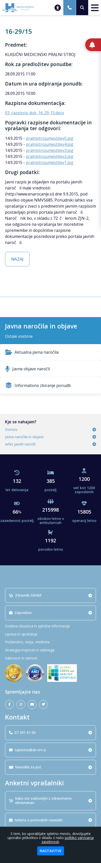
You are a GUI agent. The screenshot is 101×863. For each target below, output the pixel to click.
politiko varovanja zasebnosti (67, 839)
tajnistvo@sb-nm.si (50, 749)
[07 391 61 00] (70, 8)
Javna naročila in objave (50, 436)
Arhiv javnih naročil (50, 444)
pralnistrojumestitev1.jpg (49, 162)
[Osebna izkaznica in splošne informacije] (50, 626)
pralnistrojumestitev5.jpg (49, 138)
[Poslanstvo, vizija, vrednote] (50, 642)
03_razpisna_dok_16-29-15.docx (34, 113)
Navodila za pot (50, 767)
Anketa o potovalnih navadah (50, 820)
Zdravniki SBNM (50, 595)
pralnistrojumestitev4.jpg (49, 144)
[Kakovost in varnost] (50, 658)
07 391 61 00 (50, 732)
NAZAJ (17, 259)
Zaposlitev (50, 612)
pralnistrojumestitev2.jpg (49, 156)
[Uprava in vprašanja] (50, 634)
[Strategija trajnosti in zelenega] (50, 650)
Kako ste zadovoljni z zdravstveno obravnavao (50, 800)
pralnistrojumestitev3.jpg (49, 150)
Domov (50, 429)
